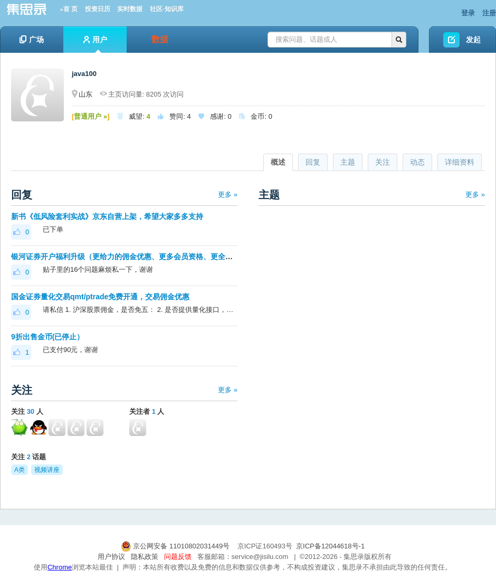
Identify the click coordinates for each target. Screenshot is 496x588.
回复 (313, 162)
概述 (278, 162)
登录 (468, 13)
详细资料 (459, 162)
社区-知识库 (167, 9)
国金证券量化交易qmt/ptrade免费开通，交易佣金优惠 (100, 296)
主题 (347, 162)
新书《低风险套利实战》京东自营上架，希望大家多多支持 (107, 216)
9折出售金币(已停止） (47, 337)
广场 (32, 39)
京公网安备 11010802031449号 (176, 546)
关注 (382, 162)
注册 (489, 13)
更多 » (227, 194)
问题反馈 (178, 557)
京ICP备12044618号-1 (330, 546)
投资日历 (97, 9)
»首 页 (69, 9)
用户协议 (111, 557)
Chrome (59, 567)
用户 (95, 44)
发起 (473, 39)
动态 (417, 162)
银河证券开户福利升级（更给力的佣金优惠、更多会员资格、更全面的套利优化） (144, 256)
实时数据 (129, 9)
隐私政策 (144, 557)
